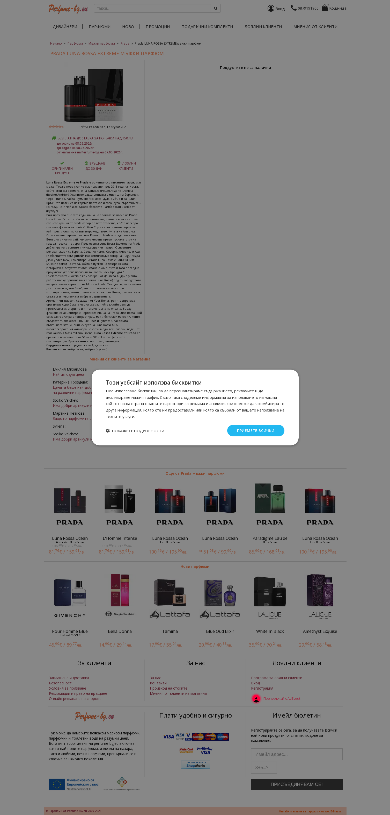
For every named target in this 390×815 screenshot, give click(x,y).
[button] (135, 430)
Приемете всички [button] (256, 430)
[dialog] (195, 407)
